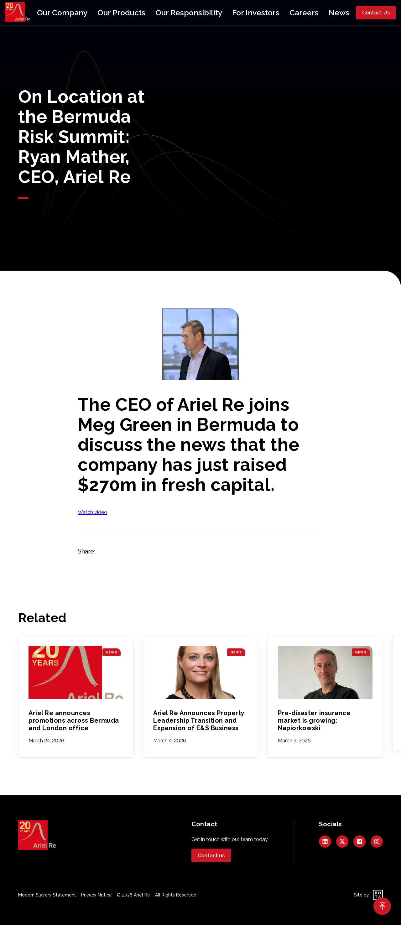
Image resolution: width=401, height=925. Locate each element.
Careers (272, 13)
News (298, 13)
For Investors (237, 13)
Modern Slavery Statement (47, 894)
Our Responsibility (189, 13)
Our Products (140, 13)
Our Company (97, 13)
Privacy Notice (96, 894)
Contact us (211, 856)
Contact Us (376, 13)
